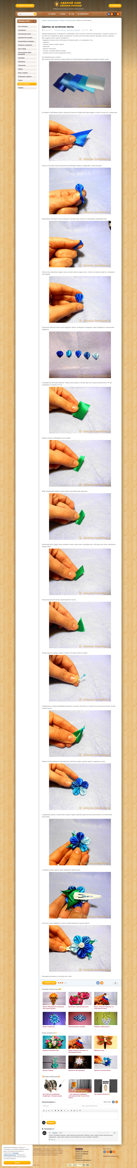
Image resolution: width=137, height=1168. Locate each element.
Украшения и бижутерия (73, 30)
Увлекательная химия (24, 34)
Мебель (20, 69)
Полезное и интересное (25, 45)
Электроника (22, 30)
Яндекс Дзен (79, 1149)
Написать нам (78, 1158)
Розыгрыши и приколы (25, 76)
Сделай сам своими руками (68, 4)
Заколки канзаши (61, 30)
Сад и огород (22, 49)
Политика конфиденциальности (83, 1160)
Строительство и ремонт (25, 37)
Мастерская (21, 61)
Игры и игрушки (23, 73)
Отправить (51, 1122)
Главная (52, 14)
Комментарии (83, 14)
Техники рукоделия (24, 84)
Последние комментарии (81, 1153)
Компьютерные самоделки (26, 41)
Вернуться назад (49, 983)
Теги (71, 14)
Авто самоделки (23, 26)
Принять (17, 1162)
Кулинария (21, 58)
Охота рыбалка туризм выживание (24, 53)
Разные (20, 80)
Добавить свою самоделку (81, 1151)
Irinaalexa (55, 1133)
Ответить (53, 1139)
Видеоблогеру (79, 1156)
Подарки (20, 87)
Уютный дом (22, 65)
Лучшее (62, 14)
